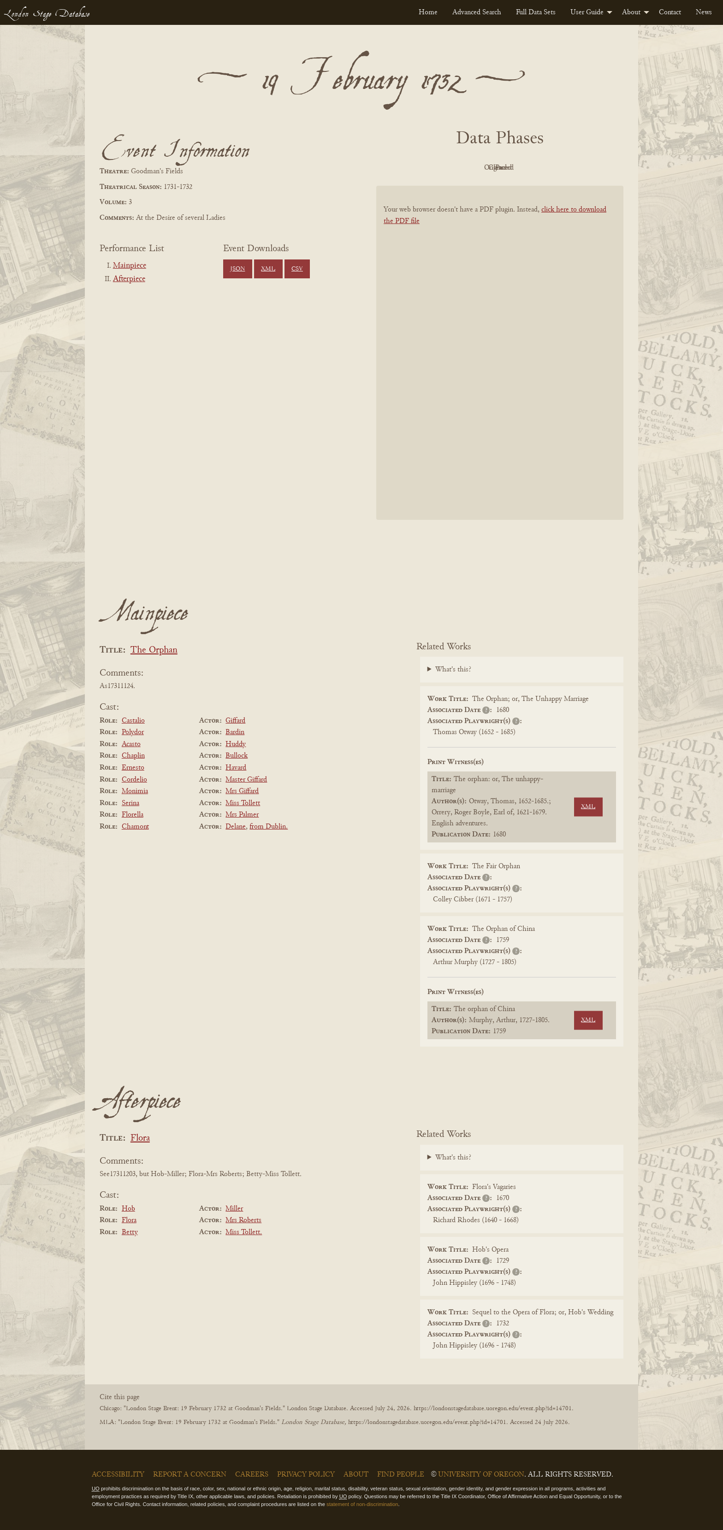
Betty (130, 1232)
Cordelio (134, 779)
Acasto (131, 744)
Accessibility (118, 1474)
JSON (237, 269)
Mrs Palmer (242, 814)
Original (472, 167)
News (704, 12)
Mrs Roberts (243, 1220)
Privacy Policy (306, 1474)
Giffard (235, 720)
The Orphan (154, 650)
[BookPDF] (499, 365)
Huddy (235, 744)
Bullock (236, 755)
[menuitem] (428, 12)
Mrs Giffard (242, 791)
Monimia (135, 791)
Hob (128, 1208)
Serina (130, 803)
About (631, 12)
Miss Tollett (242, 803)
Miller (234, 1208)
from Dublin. (268, 826)
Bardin (234, 732)
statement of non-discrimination (362, 1504)
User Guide (587, 12)
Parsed (573, 167)
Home (428, 12)
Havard (235, 767)
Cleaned (523, 167)
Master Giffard (246, 779)
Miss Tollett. (243, 1232)
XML (268, 269)
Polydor (133, 732)
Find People (400, 1474)
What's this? (453, 669)
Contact (670, 12)
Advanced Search (476, 12)
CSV (297, 269)
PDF (421, 167)
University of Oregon (481, 1474)
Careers (251, 1474)
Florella (132, 814)
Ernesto (133, 767)
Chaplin (133, 755)
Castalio (133, 720)
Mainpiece (129, 266)
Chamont (135, 826)
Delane (235, 826)
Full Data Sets (536, 12)
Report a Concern (189, 1474)
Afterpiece (129, 279)
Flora (140, 1138)
